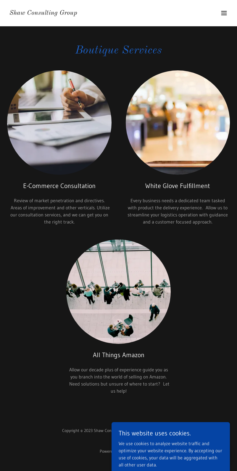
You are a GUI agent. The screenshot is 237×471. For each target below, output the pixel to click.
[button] (224, 13)
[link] (43, 13)
